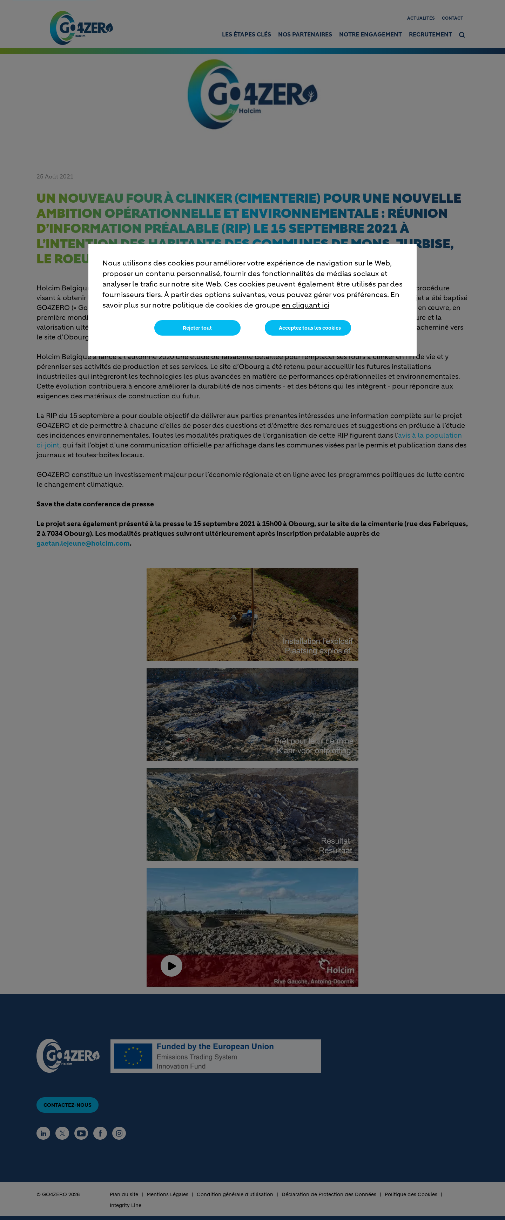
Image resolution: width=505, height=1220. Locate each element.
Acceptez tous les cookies (310, 328)
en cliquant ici (305, 305)
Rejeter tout (197, 328)
